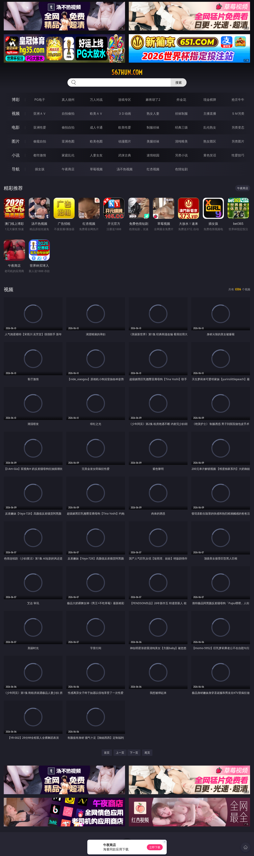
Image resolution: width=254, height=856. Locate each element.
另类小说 (181, 155)
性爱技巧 (238, 155)
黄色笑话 (209, 155)
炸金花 (181, 99)
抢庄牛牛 (238, 99)
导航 (16, 169)
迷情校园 (153, 155)
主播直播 (209, 113)
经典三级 (181, 127)
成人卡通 (96, 127)
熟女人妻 (153, 113)
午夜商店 (68, 169)
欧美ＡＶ (96, 113)
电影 (16, 127)
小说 (16, 155)
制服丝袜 (153, 127)
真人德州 (68, 99)
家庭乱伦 (68, 155)
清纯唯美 (181, 141)
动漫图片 (124, 141)
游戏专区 (124, 99)
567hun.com (127, 72)
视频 (16, 113)
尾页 (147, 752)
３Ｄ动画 (124, 113)
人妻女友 (96, 155)
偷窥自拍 (39, 141)
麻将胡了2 (153, 99)
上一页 (120, 752)
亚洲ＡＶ (39, 113)
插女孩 (39, 169)
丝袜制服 (181, 113)
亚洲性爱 (39, 127)
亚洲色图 (68, 141)
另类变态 (238, 127)
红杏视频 (153, 169)
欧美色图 (96, 141)
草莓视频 (96, 169)
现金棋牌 (209, 99)
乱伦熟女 (209, 127)
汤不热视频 (125, 169)
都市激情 (39, 155)
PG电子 (39, 99)
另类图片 (238, 141)
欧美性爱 (124, 127)
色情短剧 (181, 169)
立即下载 (154, 847)
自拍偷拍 (68, 113)
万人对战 (96, 99)
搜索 (178, 82)
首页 (107, 752)
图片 (16, 141)
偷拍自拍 (68, 127)
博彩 (16, 99)
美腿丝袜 (153, 141)
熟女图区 (209, 141)
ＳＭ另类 (238, 113)
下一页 (134, 752)
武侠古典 (124, 155)
